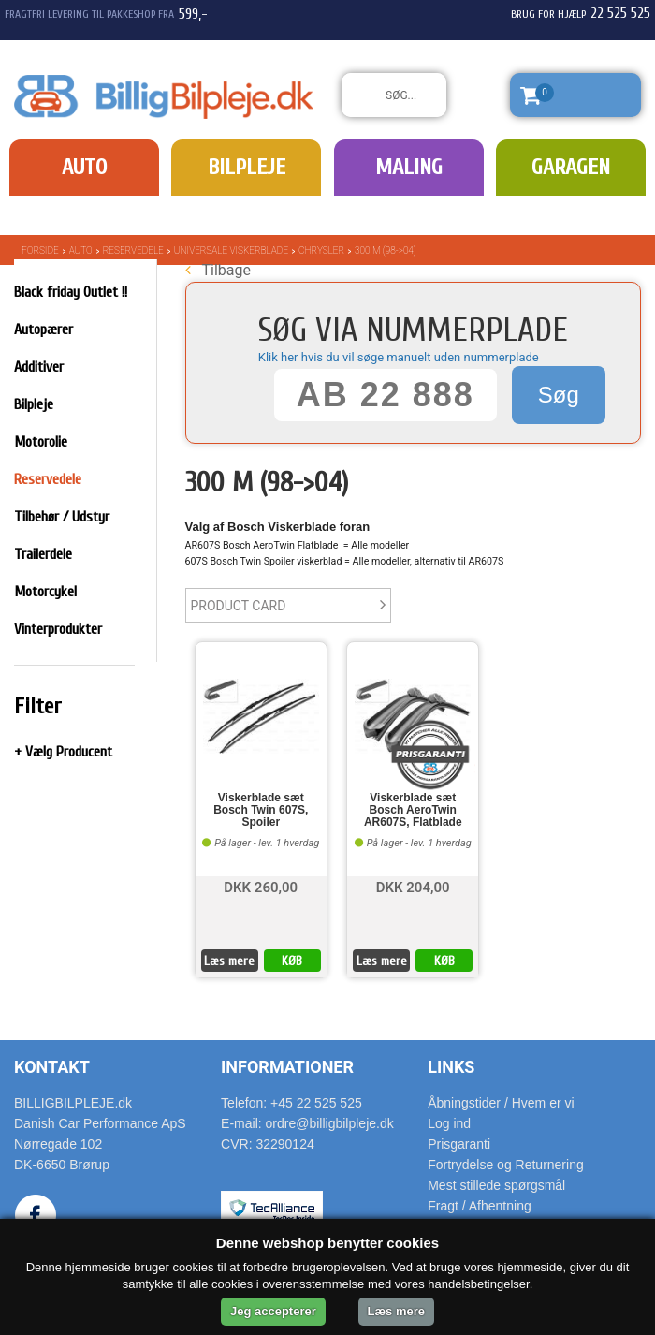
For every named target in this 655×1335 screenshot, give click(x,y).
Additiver (39, 367)
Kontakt (52, 1067)
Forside (40, 250)
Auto (84, 167)
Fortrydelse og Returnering (506, 1164)
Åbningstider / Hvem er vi (501, 1102)
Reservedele (133, 250)
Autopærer (43, 329)
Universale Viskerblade (231, 250)
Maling (409, 167)
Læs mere (229, 961)
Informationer (287, 1067)
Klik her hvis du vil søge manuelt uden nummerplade (398, 357)
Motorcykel (45, 591)
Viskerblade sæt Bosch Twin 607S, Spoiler (260, 810)
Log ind (449, 1123)
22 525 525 (620, 13)
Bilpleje (246, 167)
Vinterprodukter (58, 629)
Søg (558, 394)
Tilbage (218, 270)
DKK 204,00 (413, 886)
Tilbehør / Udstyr (61, 516)
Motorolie (40, 441)
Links (451, 1067)
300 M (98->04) (385, 250)
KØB (292, 961)
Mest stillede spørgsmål (496, 1185)
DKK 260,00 (261, 886)
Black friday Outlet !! (70, 292)
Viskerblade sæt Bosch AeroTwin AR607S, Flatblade (413, 810)
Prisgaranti (459, 1144)
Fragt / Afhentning (479, 1205)
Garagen (570, 167)
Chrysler (321, 250)
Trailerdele (43, 554)
